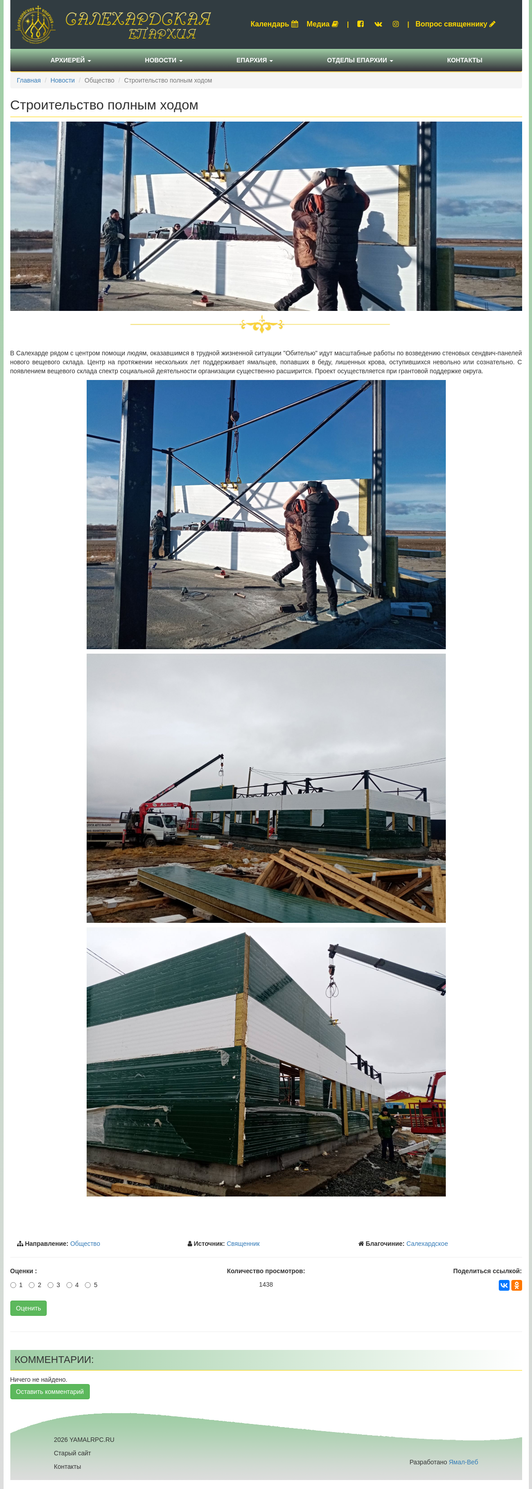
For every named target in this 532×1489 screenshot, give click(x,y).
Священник (243, 1243)
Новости (164, 60)
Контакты (464, 60)
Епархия (255, 60)
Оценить (28, 1308)
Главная (29, 80)
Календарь (274, 24)
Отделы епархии (360, 60)
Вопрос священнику (455, 24)
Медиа (323, 24)
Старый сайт (72, 1453)
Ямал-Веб (463, 1462)
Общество (85, 1243)
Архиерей (71, 60)
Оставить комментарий (50, 1391)
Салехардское (427, 1243)
